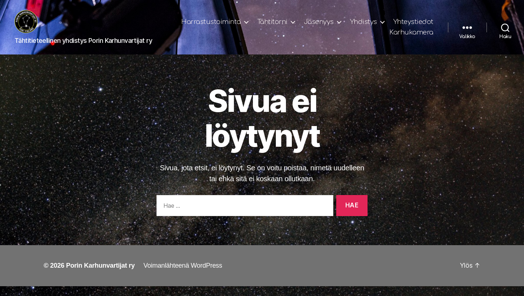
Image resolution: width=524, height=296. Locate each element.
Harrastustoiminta (260, 26)
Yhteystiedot (360, 37)
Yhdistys (412, 26)
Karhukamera (411, 37)
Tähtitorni (321, 26)
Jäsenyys (368, 26)
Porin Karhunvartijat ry (100, 275)
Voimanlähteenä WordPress (182, 275)
